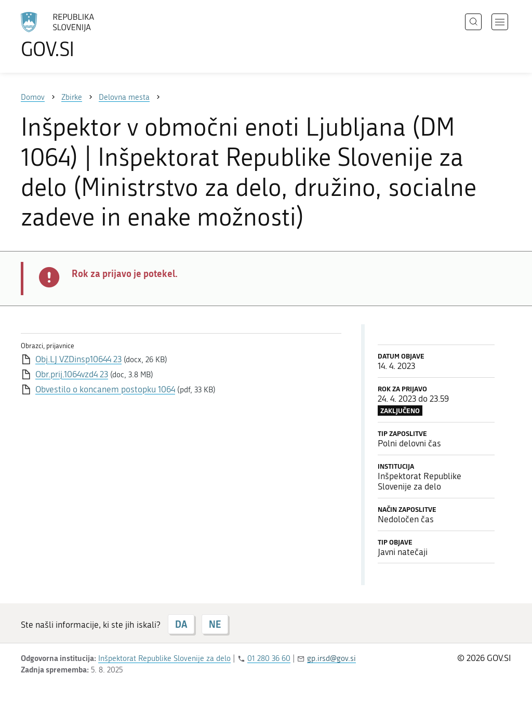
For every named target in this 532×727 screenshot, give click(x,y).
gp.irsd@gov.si (331, 658)
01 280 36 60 (268, 658)
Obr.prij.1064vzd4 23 (71, 374)
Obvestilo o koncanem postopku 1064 (105, 389)
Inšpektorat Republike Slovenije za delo (164, 658)
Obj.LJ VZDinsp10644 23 (78, 359)
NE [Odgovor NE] (215, 624)
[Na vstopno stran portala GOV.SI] (86, 35)
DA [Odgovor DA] (181, 624)
